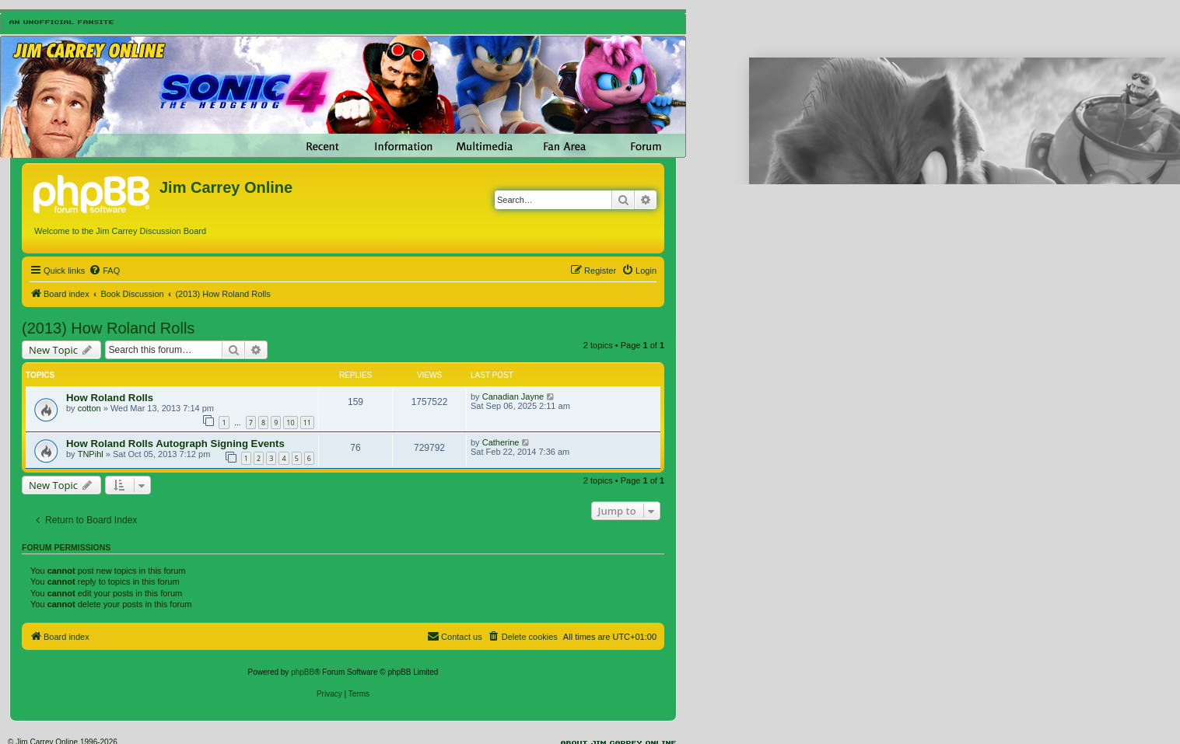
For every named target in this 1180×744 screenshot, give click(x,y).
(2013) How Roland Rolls (108, 328)
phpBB (302, 672)
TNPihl (90, 454)
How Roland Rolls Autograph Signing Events (175, 443)
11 (307, 422)
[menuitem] (104, 270)
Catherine (501, 442)
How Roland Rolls (109, 397)
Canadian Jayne (513, 396)
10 (290, 422)
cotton (89, 408)
